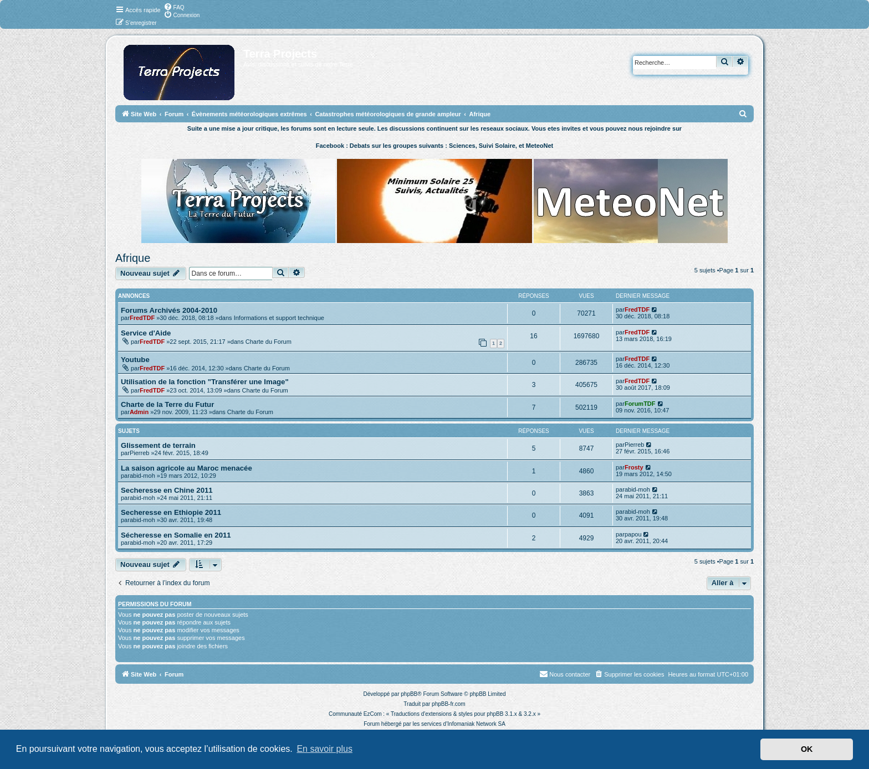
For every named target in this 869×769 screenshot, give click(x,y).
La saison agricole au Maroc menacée (186, 468)
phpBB (409, 694)
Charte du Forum (269, 341)
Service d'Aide (146, 333)
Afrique (132, 258)
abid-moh (142, 475)
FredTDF (142, 317)
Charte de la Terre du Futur (167, 404)
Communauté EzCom (355, 714)
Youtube (135, 359)
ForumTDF (640, 403)
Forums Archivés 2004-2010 (169, 310)
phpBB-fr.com (449, 704)
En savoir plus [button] (324, 748)
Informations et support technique (279, 317)
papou (633, 534)
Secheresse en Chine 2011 (167, 490)
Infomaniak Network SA (476, 724)
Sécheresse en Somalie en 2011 (176, 535)
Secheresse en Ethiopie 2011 (171, 512)
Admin (139, 412)
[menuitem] (174, 7)
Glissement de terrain (158, 445)
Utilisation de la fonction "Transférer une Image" (205, 382)
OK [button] (807, 749)
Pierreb (139, 453)
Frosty (634, 467)
